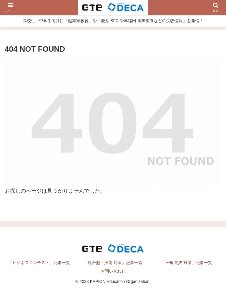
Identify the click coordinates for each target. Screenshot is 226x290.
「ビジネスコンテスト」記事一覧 (39, 262)
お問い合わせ (113, 271)
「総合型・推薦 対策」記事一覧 (113, 262)
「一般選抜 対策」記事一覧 (187, 262)
